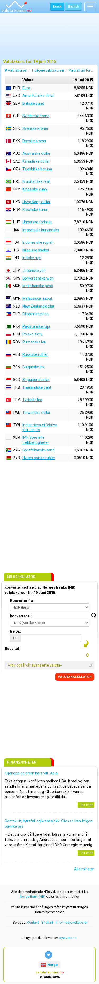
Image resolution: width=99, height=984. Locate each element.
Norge (49, 965)
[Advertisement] (49, 38)
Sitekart (47, 922)
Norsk (57, 6)
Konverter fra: (22, 601)
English (73, 6)
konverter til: (21, 616)
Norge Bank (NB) (32, 896)
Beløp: (15, 631)
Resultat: (12, 648)
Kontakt (33, 922)
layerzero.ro (68, 938)
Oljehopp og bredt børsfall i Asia (31, 773)
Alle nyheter (84, 869)
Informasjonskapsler (71, 922)
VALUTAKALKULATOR (75, 677)
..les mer (86, 805)
